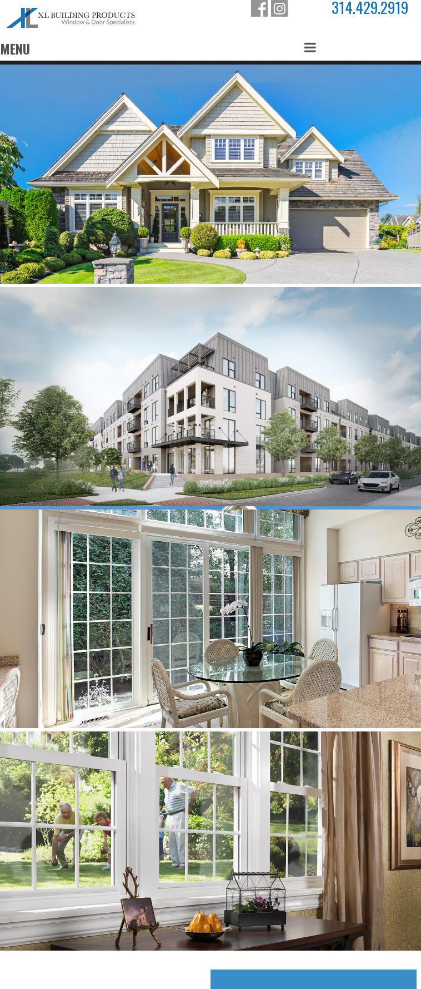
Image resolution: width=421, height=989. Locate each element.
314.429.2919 (370, 7)
